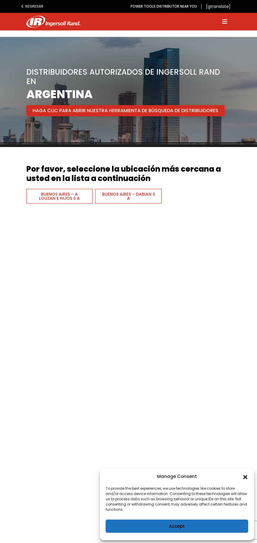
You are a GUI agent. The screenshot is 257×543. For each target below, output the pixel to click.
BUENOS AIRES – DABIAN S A (128, 196)
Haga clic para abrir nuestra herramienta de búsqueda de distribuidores (125, 110)
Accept (177, 526)
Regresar (32, 6)
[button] (245, 476)
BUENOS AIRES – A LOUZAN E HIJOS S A (59, 196)
